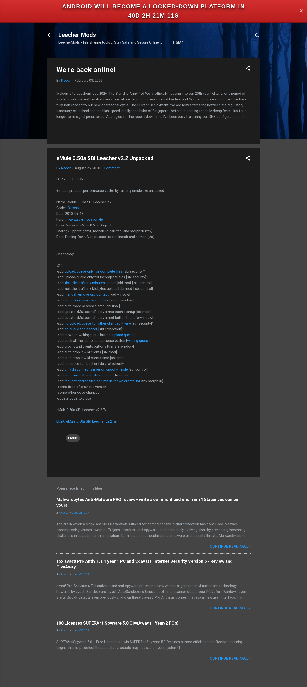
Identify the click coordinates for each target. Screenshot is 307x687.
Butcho (73, 208)
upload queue (123, 335)
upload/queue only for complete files (94, 271)
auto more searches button (86, 300)
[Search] (257, 36)
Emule (73, 438)
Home (178, 43)
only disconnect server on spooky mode (96, 369)
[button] (248, 69)
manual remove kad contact (87, 294)
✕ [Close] (301, 11)
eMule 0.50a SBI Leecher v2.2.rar (91, 421)
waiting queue (138, 340)
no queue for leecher (81, 329)
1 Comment (110, 168)
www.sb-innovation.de (85, 219)
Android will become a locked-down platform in (153, 6)
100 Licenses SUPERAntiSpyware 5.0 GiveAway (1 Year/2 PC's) (117, 622)
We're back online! (86, 69)
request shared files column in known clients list (102, 381)
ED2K (60, 421)
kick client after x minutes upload (90, 283)
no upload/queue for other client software (98, 323)
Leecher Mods (77, 34)
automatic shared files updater (89, 375)
